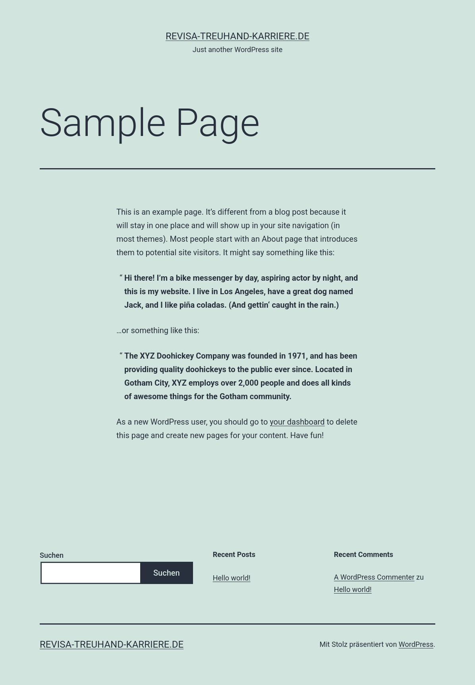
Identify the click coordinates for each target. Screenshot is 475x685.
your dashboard (297, 422)
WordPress (416, 644)
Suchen (52, 555)
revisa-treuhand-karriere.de (237, 36)
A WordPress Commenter (374, 577)
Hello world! (232, 578)
